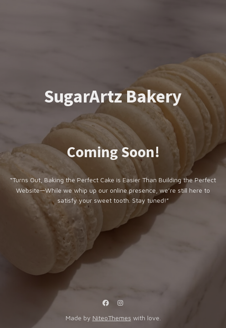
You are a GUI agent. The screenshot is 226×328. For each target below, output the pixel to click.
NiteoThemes (111, 318)
